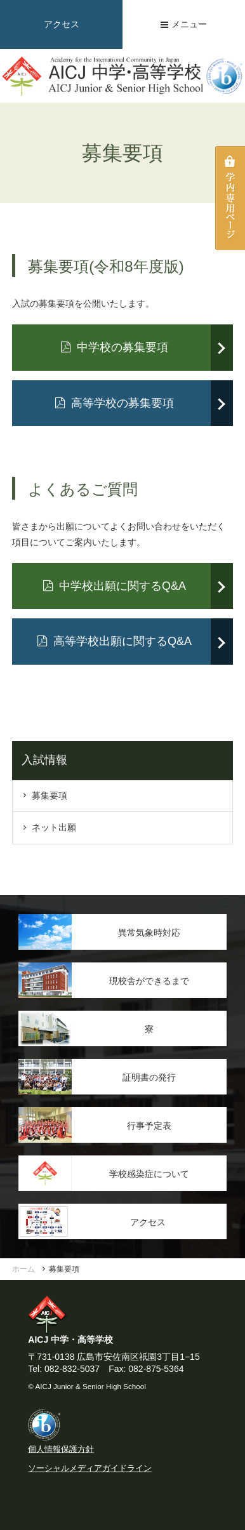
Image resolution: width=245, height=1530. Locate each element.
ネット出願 (54, 827)
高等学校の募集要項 (114, 403)
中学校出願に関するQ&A (114, 586)
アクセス (61, 24)
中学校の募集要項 (114, 347)
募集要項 (49, 795)
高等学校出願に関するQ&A (114, 641)
